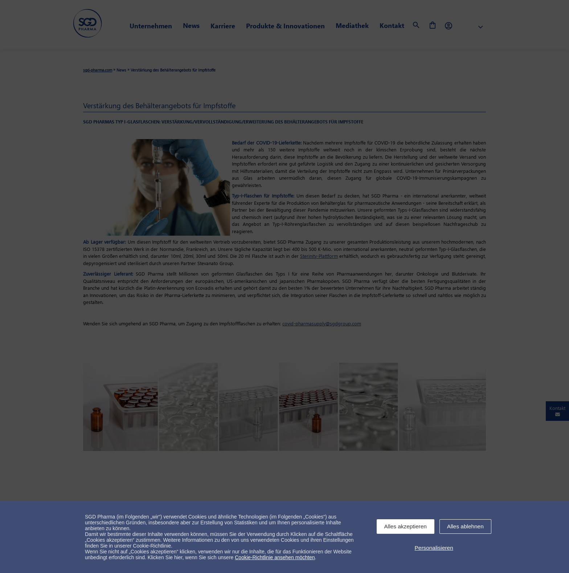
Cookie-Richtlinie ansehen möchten (275, 557)
